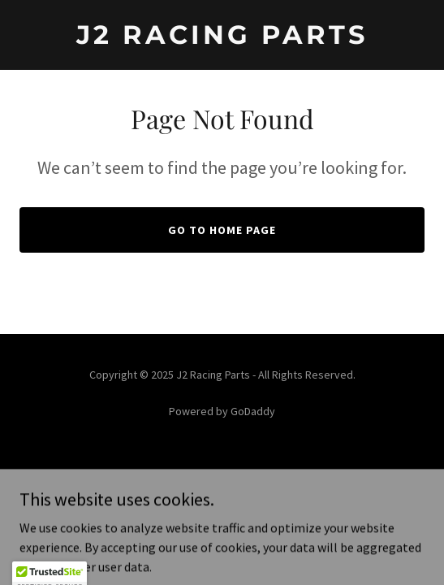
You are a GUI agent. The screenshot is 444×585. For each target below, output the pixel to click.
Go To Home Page (222, 230)
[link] (222, 39)
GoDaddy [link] (253, 411)
